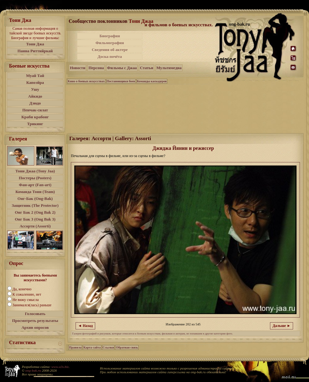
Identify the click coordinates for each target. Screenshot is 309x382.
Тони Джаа (141, 21)
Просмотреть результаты (35, 320)
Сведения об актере (110, 49)
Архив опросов (35, 327)
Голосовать (35, 313)
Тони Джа (35, 44)
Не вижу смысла (25, 300)
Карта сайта (92, 347)
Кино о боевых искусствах (86, 81)
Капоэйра (35, 82)
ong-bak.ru (33, 370)
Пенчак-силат (35, 110)
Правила (75, 347)
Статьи (146, 67)
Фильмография (110, 42)
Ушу (35, 89)
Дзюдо (35, 103)
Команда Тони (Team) (35, 191)
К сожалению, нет (26, 294)
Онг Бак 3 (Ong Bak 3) (35, 219)
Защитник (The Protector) (35, 205)
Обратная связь (127, 347)
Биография (110, 35)
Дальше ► (281, 325)
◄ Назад (85, 325)
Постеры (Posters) (35, 178)
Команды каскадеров (152, 81)
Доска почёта (109, 56)
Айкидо (35, 96)
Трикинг (35, 123)
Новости (77, 67)
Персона (96, 67)
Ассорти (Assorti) (35, 226)
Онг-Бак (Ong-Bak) (35, 198)
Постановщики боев (121, 81)
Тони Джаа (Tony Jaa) (35, 171)
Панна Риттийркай (35, 50)
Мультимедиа (169, 67)
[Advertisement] (179, 46)
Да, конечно (22, 289)
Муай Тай (35, 75)
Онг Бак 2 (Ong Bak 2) (35, 212)
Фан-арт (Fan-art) (35, 184)
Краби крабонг (35, 117)
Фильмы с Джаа (122, 67)
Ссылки (108, 347)
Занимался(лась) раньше (32, 305)
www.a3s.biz (60, 367)
